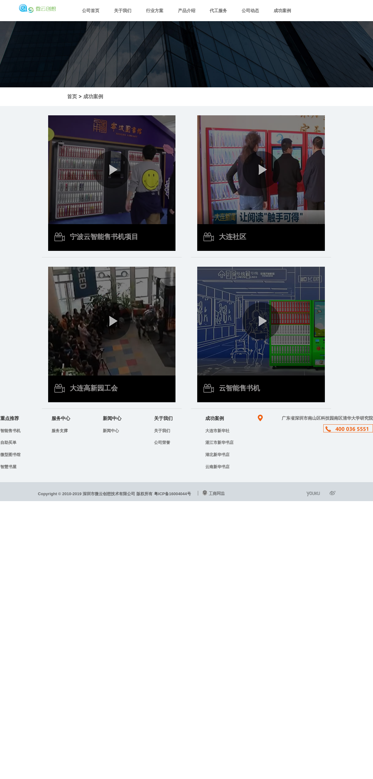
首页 (72, 96)
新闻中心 (111, 430)
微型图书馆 (10, 454)
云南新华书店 (217, 466)
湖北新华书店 (217, 454)
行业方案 (154, 10)
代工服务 (218, 10)
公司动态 (250, 10)
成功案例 (282, 10)
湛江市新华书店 (219, 442)
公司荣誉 (162, 442)
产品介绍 (186, 10)
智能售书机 (10, 430)
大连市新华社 (217, 430)
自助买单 (8, 442)
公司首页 (90, 10)
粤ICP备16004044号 (172, 493)
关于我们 (122, 10)
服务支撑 (60, 430)
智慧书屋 (8, 466)
